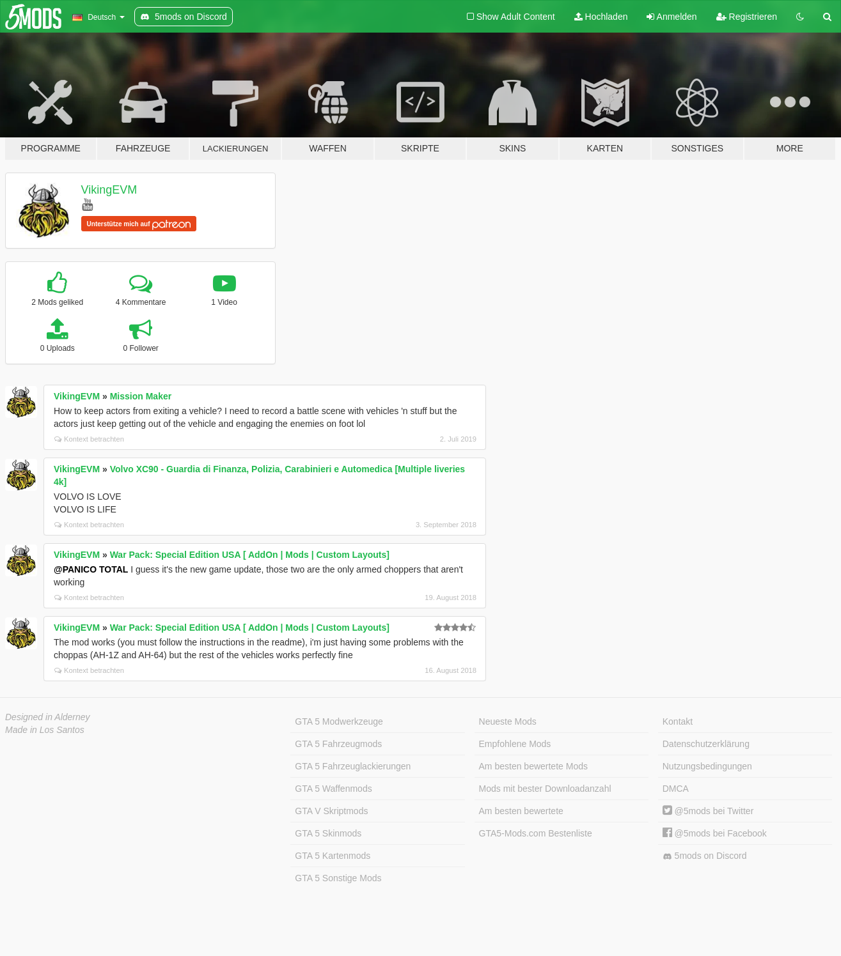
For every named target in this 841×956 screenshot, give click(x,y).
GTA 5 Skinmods (328, 833)
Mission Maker (140, 396)
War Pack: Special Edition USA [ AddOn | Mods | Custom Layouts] (249, 555)
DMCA (676, 788)
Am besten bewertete (521, 811)
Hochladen (601, 17)
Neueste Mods (508, 721)
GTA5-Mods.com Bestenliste (535, 833)
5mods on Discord (705, 856)
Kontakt (678, 721)
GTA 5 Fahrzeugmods (338, 744)
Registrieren (746, 17)
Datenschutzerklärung (706, 744)
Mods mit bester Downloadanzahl (545, 788)
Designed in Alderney (47, 717)
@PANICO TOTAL (91, 569)
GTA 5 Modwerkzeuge (338, 721)
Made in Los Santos (44, 730)
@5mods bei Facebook (715, 833)
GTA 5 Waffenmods (333, 788)
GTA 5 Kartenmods (332, 856)
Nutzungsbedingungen (707, 766)
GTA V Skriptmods (331, 811)
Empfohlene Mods (515, 744)
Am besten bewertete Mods (533, 766)
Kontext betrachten (89, 439)
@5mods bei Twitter (708, 811)
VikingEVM (109, 189)
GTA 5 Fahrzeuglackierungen (353, 766)
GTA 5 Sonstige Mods (338, 878)
